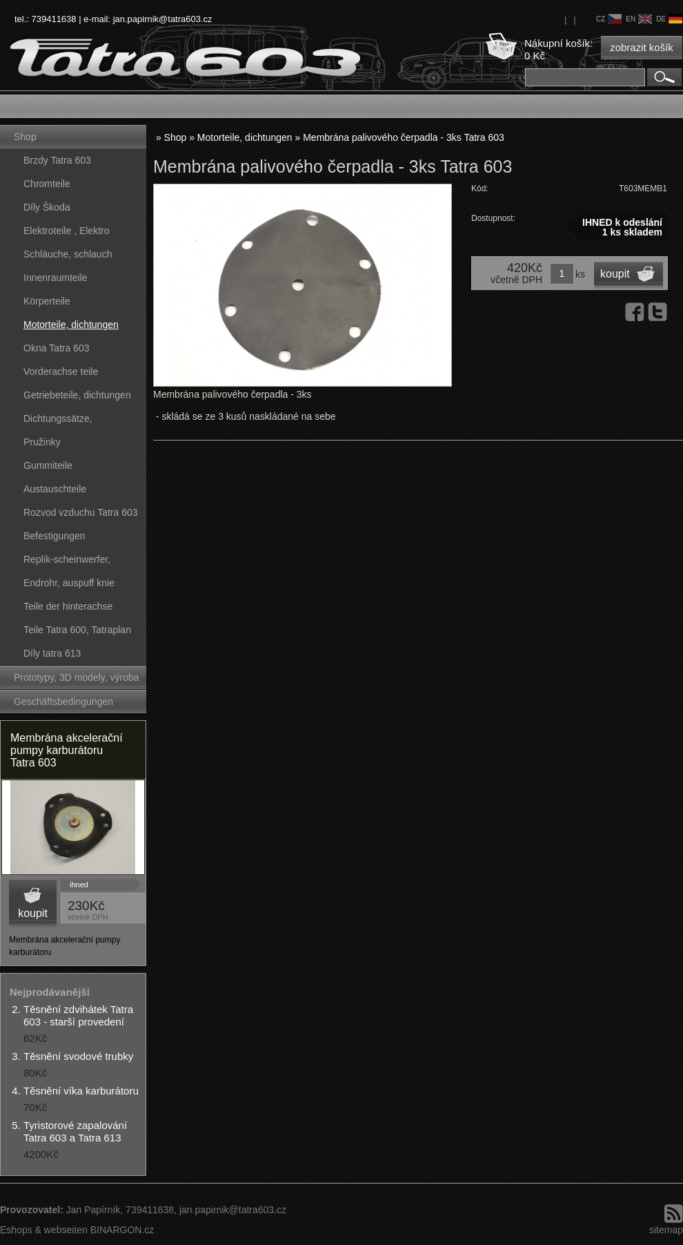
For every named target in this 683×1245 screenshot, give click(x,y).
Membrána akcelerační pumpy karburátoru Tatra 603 (66, 750)
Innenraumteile (55, 277)
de (669, 19)
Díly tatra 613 (52, 653)
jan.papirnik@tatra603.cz (162, 19)
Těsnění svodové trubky (78, 1056)
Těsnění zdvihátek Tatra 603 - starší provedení (78, 1015)
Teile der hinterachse (67, 606)
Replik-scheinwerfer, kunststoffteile (66, 562)
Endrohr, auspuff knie (69, 582)
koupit (33, 913)
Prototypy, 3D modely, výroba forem (76, 680)
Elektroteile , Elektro (66, 230)
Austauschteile (54, 488)
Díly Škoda (46, 207)
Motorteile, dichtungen (71, 324)
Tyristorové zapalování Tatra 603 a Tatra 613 (75, 1131)
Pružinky (42, 441)
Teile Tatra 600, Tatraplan (77, 629)
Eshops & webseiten (44, 1229)
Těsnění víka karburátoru (81, 1091)
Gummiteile (47, 465)
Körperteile (46, 301)
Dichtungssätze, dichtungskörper (57, 421)
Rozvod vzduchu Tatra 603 (80, 512)
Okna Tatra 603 (56, 348)
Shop (25, 136)
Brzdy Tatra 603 (57, 160)
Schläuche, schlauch (67, 254)
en (639, 19)
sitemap (666, 1229)
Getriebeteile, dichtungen (77, 394)
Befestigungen (54, 535)
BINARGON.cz (122, 1229)
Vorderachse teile (60, 371)
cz (609, 19)
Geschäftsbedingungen (63, 701)
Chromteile (46, 183)
